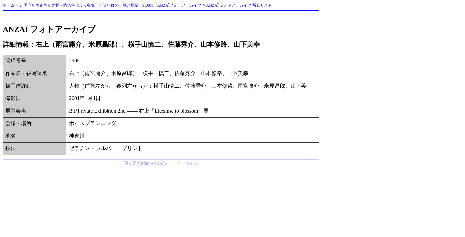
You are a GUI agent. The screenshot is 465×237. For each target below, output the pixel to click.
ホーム (9, 5)
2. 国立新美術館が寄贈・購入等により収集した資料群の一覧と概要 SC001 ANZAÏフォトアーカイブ (110, 5)
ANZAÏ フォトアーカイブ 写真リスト (239, 5)
